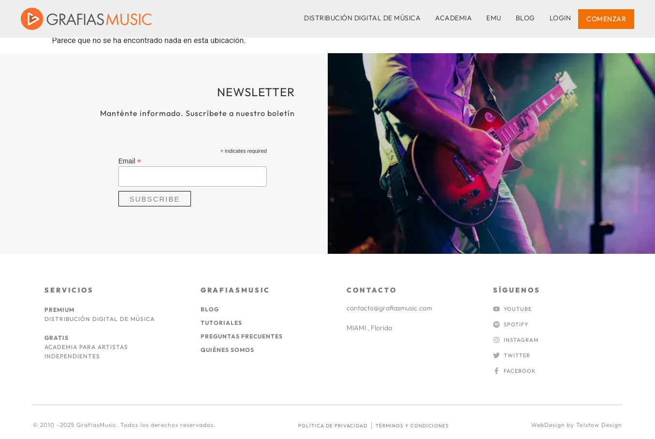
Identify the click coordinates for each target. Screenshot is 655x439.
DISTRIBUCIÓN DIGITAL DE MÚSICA (362, 18)
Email (129, 161)
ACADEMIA (453, 18)
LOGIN (560, 18)
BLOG (525, 18)
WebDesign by (553, 424)
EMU (493, 18)
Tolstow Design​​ (599, 424)
